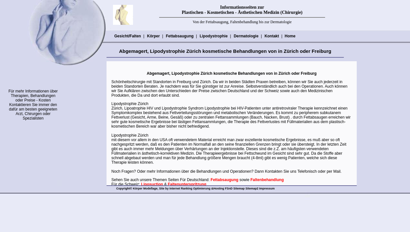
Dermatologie (246, 36)
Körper (153, 36)
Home (290, 36)
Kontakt (271, 36)
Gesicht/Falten (127, 36)
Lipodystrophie (213, 36)
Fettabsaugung (180, 36)
